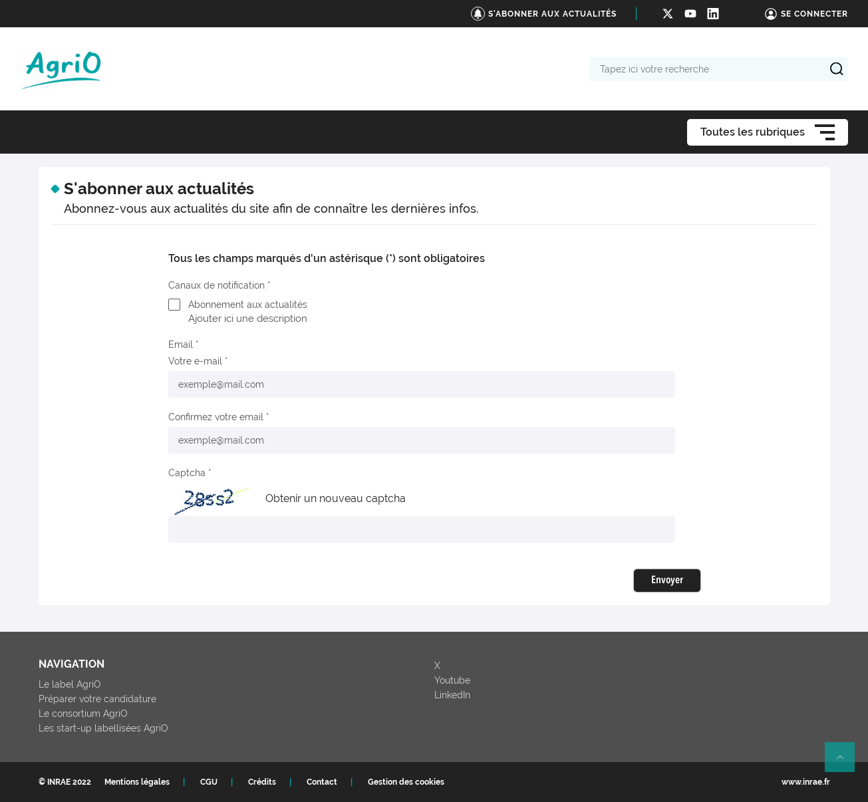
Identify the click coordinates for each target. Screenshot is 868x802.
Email (180, 344)
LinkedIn (452, 695)
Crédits (262, 782)
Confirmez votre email (215, 417)
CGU (208, 782)
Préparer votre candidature (97, 699)
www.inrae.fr (806, 782)
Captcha (187, 473)
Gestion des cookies (406, 782)
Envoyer (667, 580)
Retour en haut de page (845, 762)
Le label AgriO (70, 684)
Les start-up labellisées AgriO (103, 728)
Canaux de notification (216, 285)
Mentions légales (137, 782)
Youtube (452, 680)
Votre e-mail (195, 361)
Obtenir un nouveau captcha (335, 498)
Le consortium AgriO (83, 713)
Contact (322, 782)
